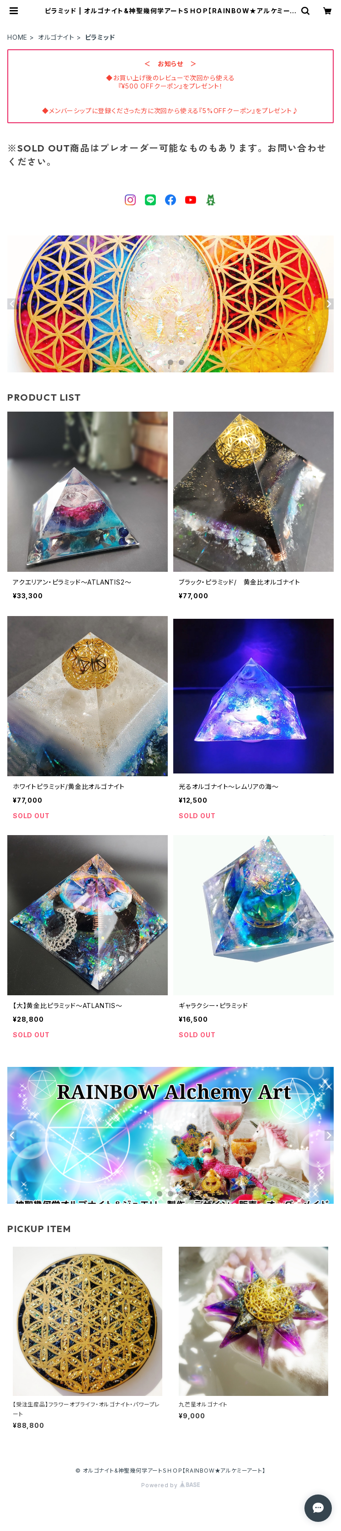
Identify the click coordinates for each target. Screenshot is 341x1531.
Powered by (170, 1485)
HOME (17, 37)
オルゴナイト (56, 37)
